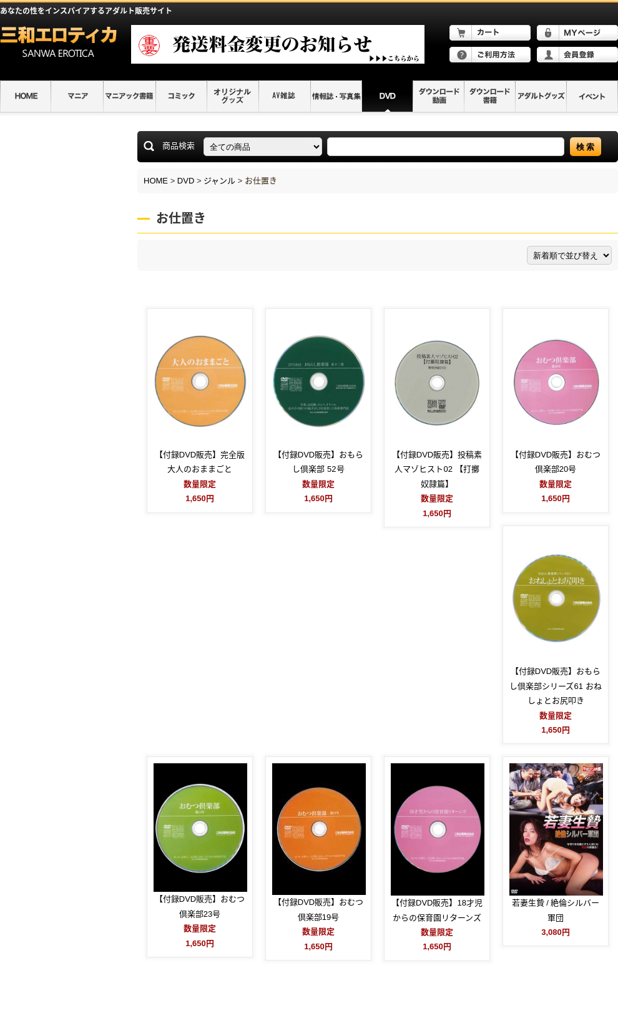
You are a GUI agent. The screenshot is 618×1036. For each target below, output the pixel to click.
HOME (156, 180)
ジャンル (219, 180)
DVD (185, 180)
